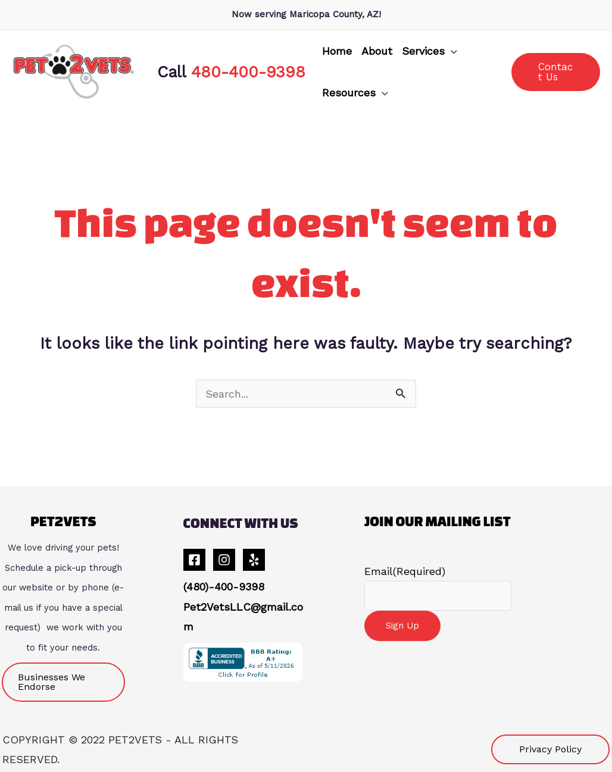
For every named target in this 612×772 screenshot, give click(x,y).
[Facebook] (194, 560)
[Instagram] (224, 560)
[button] (429, 51)
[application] (451, 51)
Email (404, 571)
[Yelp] (254, 560)
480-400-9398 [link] (248, 71)
